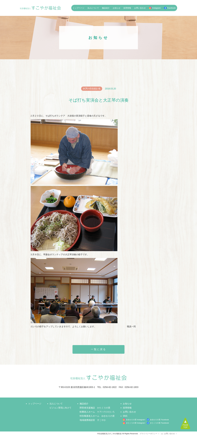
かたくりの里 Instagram (135, 423)
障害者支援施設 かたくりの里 (95, 408)
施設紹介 (106, 8)
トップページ (78, 8)
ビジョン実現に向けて (60, 408)
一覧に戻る (98, 349)
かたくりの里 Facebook (159, 423)
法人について (93, 8)
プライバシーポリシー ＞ (150, 434)
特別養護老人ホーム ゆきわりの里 (97, 416)
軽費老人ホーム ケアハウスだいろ (97, 412)
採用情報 (127, 8)
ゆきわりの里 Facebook (159, 420)
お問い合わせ (140, 8)
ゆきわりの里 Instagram (135, 420)
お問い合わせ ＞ (169, 434)
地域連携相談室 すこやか (93, 420)
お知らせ (116, 8)
